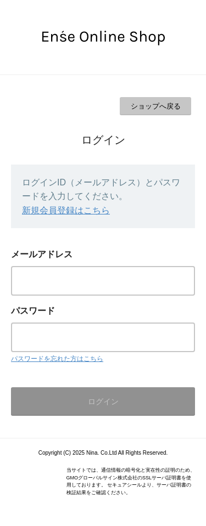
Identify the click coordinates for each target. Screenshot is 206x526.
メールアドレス (42, 254)
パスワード (33, 310)
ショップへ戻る (156, 106)
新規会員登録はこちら (66, 210)
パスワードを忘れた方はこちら (57, 359)
